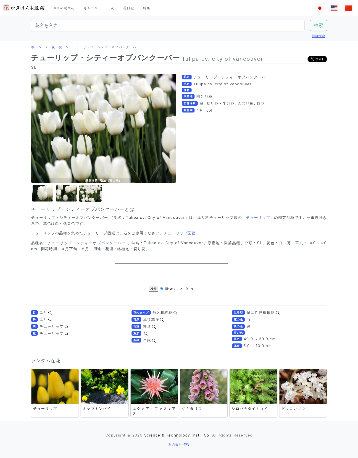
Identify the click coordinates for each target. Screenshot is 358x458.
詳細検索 (318, 36)
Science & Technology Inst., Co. (177, 435)
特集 (146, 8)
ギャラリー (93, 8)
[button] (42, 193)
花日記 (128, 8)
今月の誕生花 (64, 8)
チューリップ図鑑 (180, 233)
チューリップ (258, 217)
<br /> (171, 281)
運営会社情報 (179, 444)
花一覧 (57, 47)
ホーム (36, 47)
